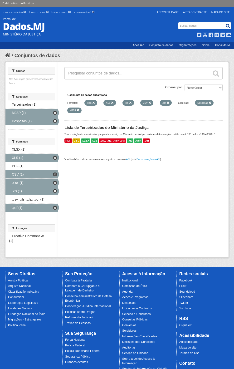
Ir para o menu (39, 12)
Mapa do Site (220, 12)
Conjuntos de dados (37, 55)
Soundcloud (187, 291)
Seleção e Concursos (136, 314)
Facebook (185, 280)
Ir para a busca (61, 12)
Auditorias (129, 347)
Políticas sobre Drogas (80, 312)
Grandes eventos (76, 362)
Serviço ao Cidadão (135, 353)
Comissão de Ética (134, 286)
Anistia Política (18, 280)
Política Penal (17, 325)
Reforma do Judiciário (79, 317)
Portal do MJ (223, 45)
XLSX (85, 140)
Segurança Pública (77, 356)
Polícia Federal (75, 345)
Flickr (182, 286)
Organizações (187, 45)
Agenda (127, 291)
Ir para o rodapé (84, 12)
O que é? (185, 325)
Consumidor (16, 297)
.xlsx (138, 140)
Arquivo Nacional (19, 286)
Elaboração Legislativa (23, 303)
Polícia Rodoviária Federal (82, 351)
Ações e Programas (135, 297)
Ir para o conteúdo (15, 12)
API (128, 159)
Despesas (129, 303)
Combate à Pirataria (78, 280)
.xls (130, 140)
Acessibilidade (168, 12)
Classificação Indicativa (23, 291)
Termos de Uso (189, 353)
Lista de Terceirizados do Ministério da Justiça (106, 128)
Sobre (206, 45)
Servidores (129, 330)
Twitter (183, 303)
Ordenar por (173, 87)
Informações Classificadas (139, 336)
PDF (68, 140)
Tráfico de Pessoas (78, 323)
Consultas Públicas (135, 319)
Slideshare (186, 297)
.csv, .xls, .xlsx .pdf (112, 140)
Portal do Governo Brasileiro (18, 3)
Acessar (138, 45)
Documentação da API (148, 159)
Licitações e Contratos (137, 308)
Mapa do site (187, 347)
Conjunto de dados (161, 45)
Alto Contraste (195, 12)
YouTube (185, 308)
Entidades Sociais (20, 308)
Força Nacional (75, 339)
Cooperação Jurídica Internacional (88, 306)
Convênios (129, 325)
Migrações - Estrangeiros (24, 319)
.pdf (146, 140)
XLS (94, 140)
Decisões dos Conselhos (138, 342)
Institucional (130, 280)
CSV (76, 140)
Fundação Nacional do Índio (26, 314)
